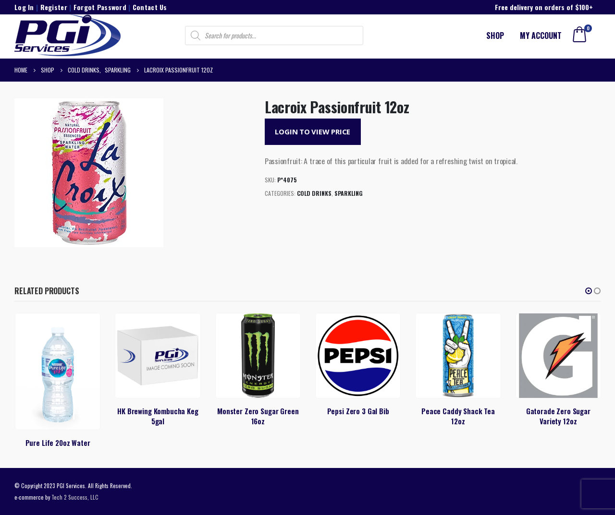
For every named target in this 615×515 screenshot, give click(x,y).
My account (541, 35)
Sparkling (348, 193)
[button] (588, 291)
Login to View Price (312, 131)
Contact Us (150, 7)
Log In (24, 7)
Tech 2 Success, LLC (74, 497)
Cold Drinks (314, 193)
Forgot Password (100, 7)
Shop (495, 35)
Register (53, 7)
